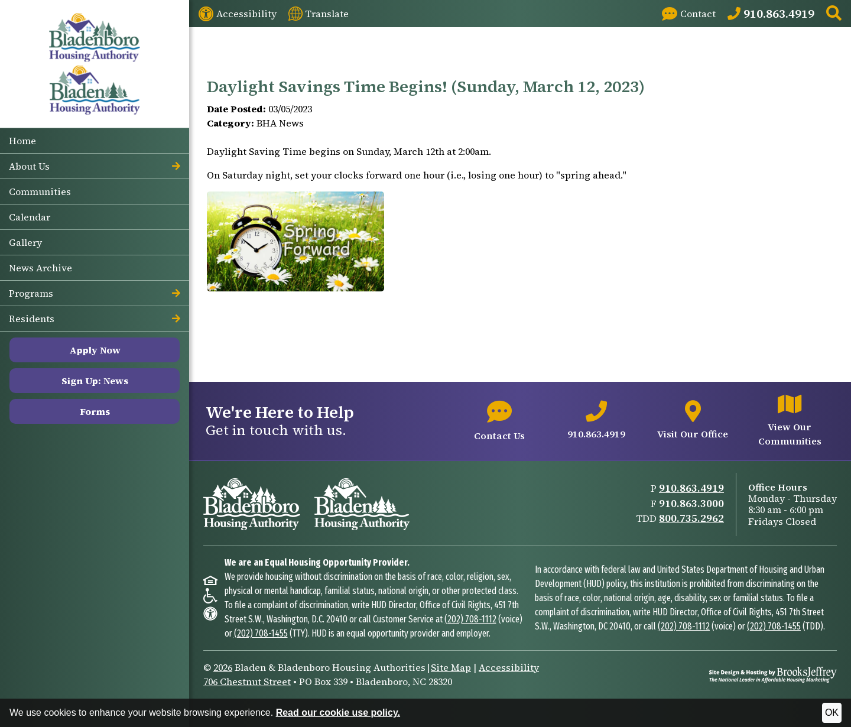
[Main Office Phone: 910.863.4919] (770, 13)
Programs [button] (94, 293)
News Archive (40, 267)
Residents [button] (94, 318)
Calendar (29, 216)
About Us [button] (94, 166)
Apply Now (95, 349)
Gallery (25, 242)
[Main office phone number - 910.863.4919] (596, 421)
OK (832, 712)
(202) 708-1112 (470, 619)
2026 (222, 667)
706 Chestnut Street (247, 681)
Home (22, 140)
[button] (834, 13)
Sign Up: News (94, 380)
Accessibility (509, 667)
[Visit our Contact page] (689, 13)
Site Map (451, 667)
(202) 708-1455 (261, 633)
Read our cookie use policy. (338, 712)
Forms (95, 411)
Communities (40, 191)
